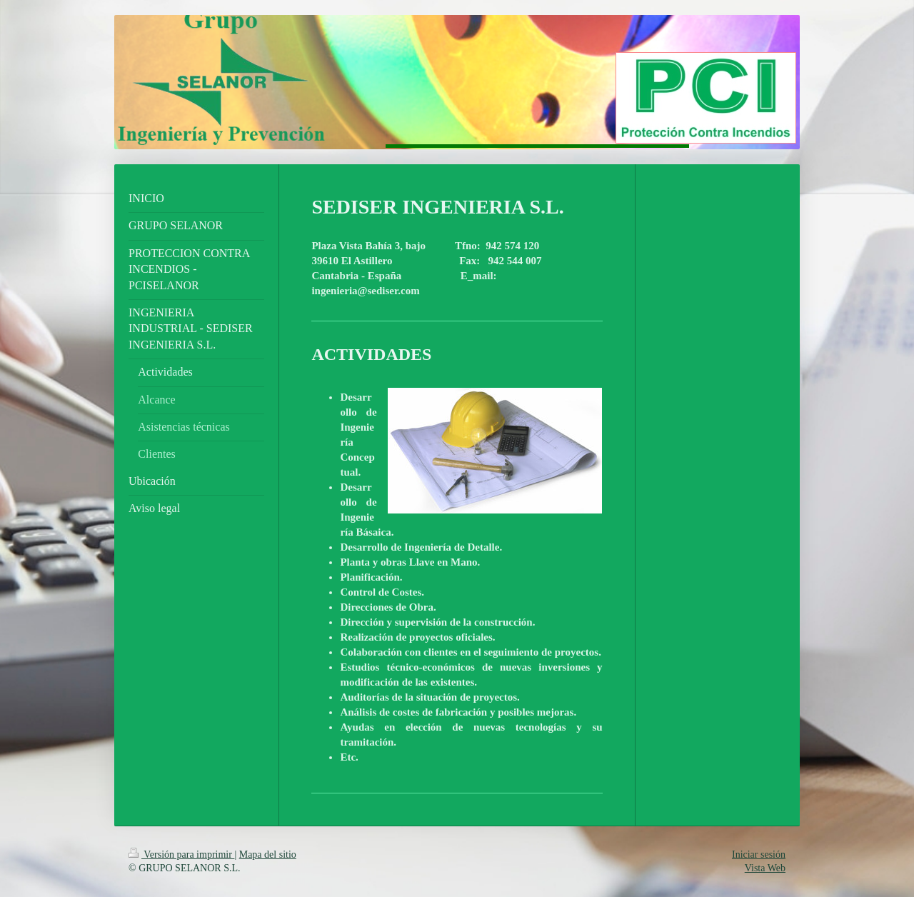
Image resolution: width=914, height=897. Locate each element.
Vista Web (765, 868)
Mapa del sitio (267, 854)
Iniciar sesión (758, 854)
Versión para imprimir (181, 854)
